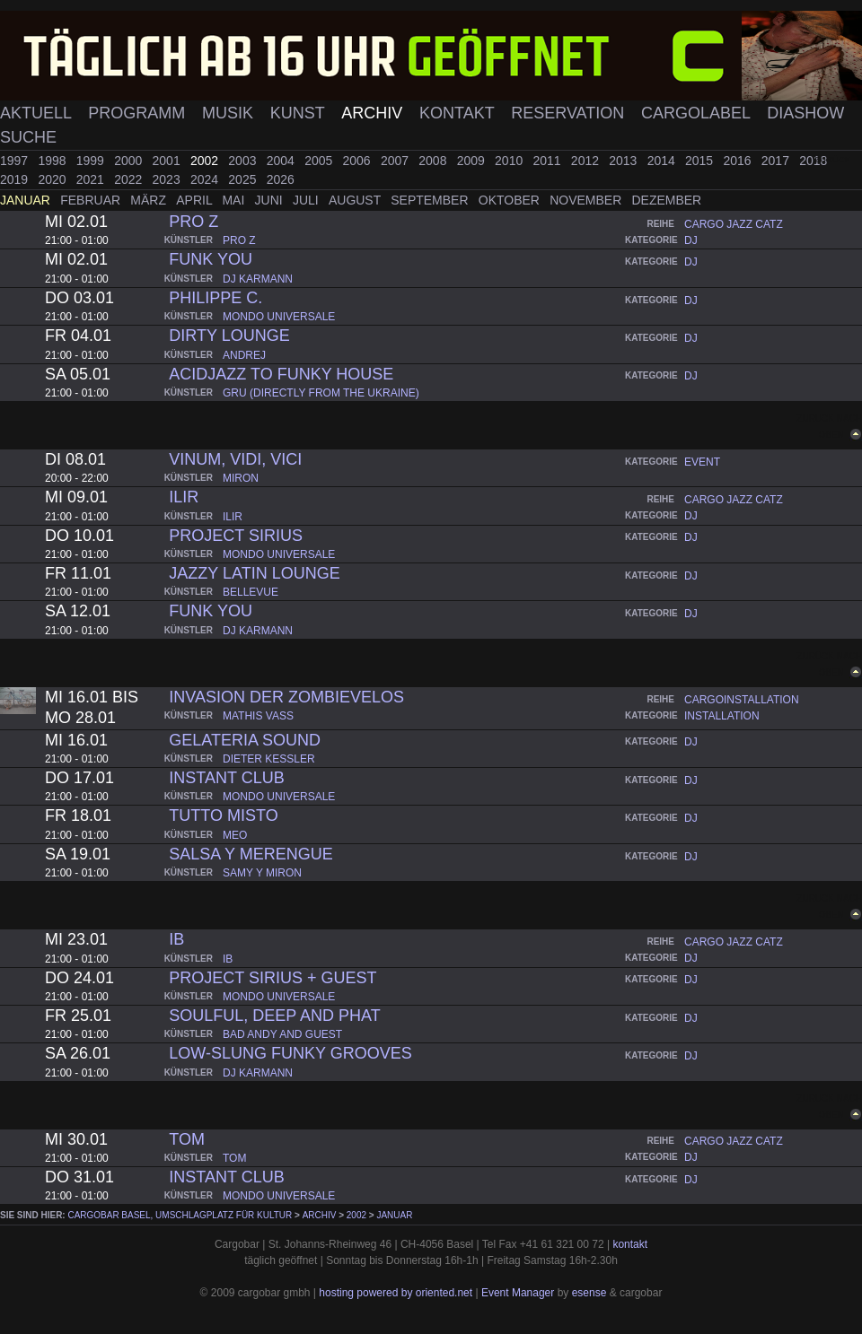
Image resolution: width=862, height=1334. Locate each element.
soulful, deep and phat (274, 1015)
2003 (243, 160)
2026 (281, 179)
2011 (548, 160)
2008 (434, 160)
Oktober (511, 200)
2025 (243, 179)
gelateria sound (245, 740)
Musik (230, 113)
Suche (28, 137)
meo (235, 835)
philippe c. (215, 298)
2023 (168, 179)
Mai (235, 200)
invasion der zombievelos (286, 697)
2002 (206, 160)
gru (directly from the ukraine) (321, 393)
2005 (320, 160)
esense (589, 1292)
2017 (777, 160)
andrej (244, 355)
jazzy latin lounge (254, 573)
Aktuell (37, 113)
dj (691, 240)
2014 (663, 160)
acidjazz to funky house (281, 374)
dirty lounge (229, 335)
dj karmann (258, 279)
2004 (282, 160)
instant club (226, 778)
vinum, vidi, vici (235, 459)
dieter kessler (269, 759)
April (196, 200)
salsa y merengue (250, 854)
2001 (168, 160)
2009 (472, 160)
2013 (624, 160)
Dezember (667, 200)
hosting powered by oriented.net (395, 1292)
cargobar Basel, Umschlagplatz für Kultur (179, 1215)
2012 (587, 160)
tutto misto (223, 815)
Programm (138, 113)
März (150, 200)
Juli (307, 200)
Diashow (805, 113)
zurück (832, 159)
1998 (53, 160)
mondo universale (279, 316)
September (431, 200)
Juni (270, 200)
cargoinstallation (741, 699)
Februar (92, 200)
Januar (27, 200)
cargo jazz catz (733, 224)
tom (187, 1139)
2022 (129, 179)
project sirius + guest (272, 978)
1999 (92, 160)
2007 (396, 160)
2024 (206, 179)
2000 (129, 160)
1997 (15, 160)
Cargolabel (697, 113)
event (702, 462)
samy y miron (262, 873)
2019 (15, 179)
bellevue (250, 592)
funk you (210, 259)
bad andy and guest (282, 1034)
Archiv (374, 113)
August (356, 200)
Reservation (570, 113)
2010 (510, 160)
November (587, 200)
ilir (183, 497)
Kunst (300, 113)
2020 (53, 179)
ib (176, 939)
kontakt (629, 1244)
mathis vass (258, 716)
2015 (701, 160)
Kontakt (458, 113)
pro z (193, 222)
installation (722, 716)
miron (241, 478)
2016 (738, 160)
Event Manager (517, 1292)
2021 (92, 179)
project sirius (236, 536)
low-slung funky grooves (290, 1053)
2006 (358, 160)
